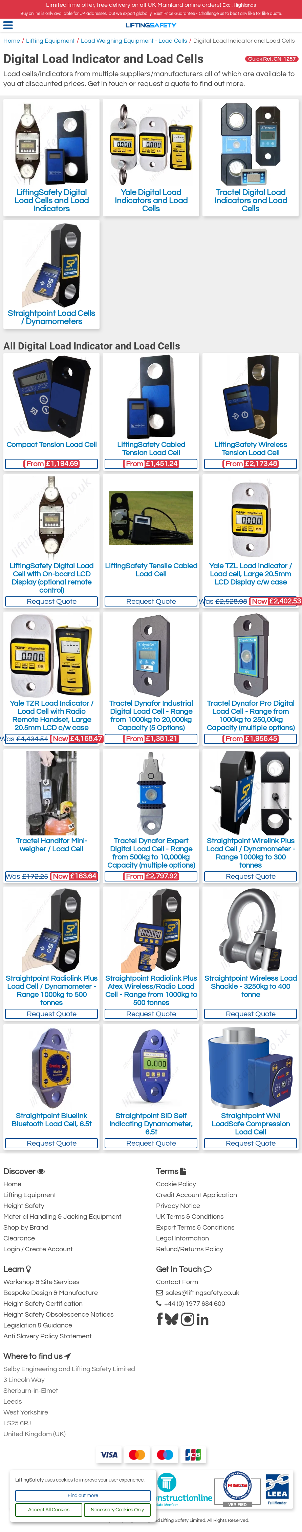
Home (11, 41)
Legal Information (182, 1238)
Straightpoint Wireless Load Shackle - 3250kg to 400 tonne (250, 987)
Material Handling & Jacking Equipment (62, 1216)
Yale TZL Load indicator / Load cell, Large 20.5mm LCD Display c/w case (250, 574)
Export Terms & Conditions (195, 1227)
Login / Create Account (38, 1249)
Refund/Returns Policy (189, 1249)
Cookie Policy (176, 1184)
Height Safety (23, 1206)
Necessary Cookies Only (117, 1509)
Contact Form (177, 1282)
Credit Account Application (196, 1195)
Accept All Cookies (48, 1509)
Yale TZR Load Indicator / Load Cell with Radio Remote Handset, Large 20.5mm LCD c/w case (51, 716)
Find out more (83, 1495)
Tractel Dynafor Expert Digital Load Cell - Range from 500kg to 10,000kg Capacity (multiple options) (151, 853)
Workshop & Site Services (41, 1282)
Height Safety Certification (43, 1303)
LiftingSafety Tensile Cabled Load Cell (151, 570)
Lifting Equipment (50, 41)
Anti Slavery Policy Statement (47, 1336)
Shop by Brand (25, 1227)
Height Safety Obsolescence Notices (58, 1314)
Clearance (19, 1238)
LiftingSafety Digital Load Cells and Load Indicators (51, 157)
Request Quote (52, 601)
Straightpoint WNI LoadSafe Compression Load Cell (251, 1124)
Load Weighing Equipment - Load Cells (134, 41)
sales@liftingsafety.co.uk (197, 1292)
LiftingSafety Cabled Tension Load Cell (151, 449)
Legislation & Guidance (37, 1325)
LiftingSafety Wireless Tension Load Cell (250, 449)
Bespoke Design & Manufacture (50, 1293)
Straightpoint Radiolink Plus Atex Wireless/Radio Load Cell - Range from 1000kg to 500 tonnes (151, 991)
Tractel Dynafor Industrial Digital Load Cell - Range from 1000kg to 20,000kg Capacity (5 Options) (151, 716)
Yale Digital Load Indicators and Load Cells (151, 157)
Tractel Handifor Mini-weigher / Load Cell (51, 845)
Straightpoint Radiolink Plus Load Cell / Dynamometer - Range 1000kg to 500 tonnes (52, 991)
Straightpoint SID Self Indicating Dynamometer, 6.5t (151, 1124)
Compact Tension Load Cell (51, 445)
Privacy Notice (178, 1206)
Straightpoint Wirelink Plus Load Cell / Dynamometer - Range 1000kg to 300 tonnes (250, 853)
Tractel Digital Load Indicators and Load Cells (250, 157)
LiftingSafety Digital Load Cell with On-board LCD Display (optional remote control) (51, 578)
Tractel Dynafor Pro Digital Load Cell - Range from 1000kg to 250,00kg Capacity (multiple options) (251, 716)
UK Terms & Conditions (190, 1216)
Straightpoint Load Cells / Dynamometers (51, 274)
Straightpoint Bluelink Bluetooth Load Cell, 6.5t (51, 1120)
